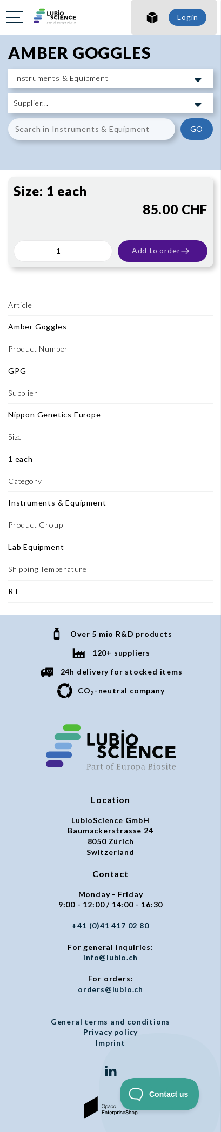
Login (187, 17)
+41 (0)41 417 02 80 (110, 925)
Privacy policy (110, 1031)
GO (197, 128)
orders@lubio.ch (110, 989)
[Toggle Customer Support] (159, 1094)
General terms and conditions (110, 1021)
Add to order (161, 251)
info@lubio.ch (110, 957)
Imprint (110, 1042)
